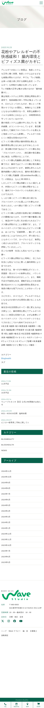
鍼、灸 (25, 631)
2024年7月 (5, 494)
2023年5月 (5, 562)
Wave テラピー (15, 631)
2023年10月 (6, 545)
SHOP (38, 705)
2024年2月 (5, 522)
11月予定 (5, 384)
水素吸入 (33, 631)
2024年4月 (5, 511)
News (4, 450)
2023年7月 (5, 551)
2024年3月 (5, 517)
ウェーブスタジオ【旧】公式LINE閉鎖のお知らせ (21, 403)
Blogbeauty (7, 439)
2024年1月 (5, 528)
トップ (3, 631)
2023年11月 (6, 539)
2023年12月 (6, 534)
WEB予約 (16, 705)
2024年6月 (5, 500)
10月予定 (5, 393)
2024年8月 (5, 488)
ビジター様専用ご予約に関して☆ (15, 422)
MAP (27, 705)
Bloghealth (6, 358)
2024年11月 (6, 471)
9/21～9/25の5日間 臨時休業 (14, 413)
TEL (5, 705)
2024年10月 (6, 477)
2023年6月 (5, 557)
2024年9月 (5, 483)
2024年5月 (5, 505)
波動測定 (4, 635)
